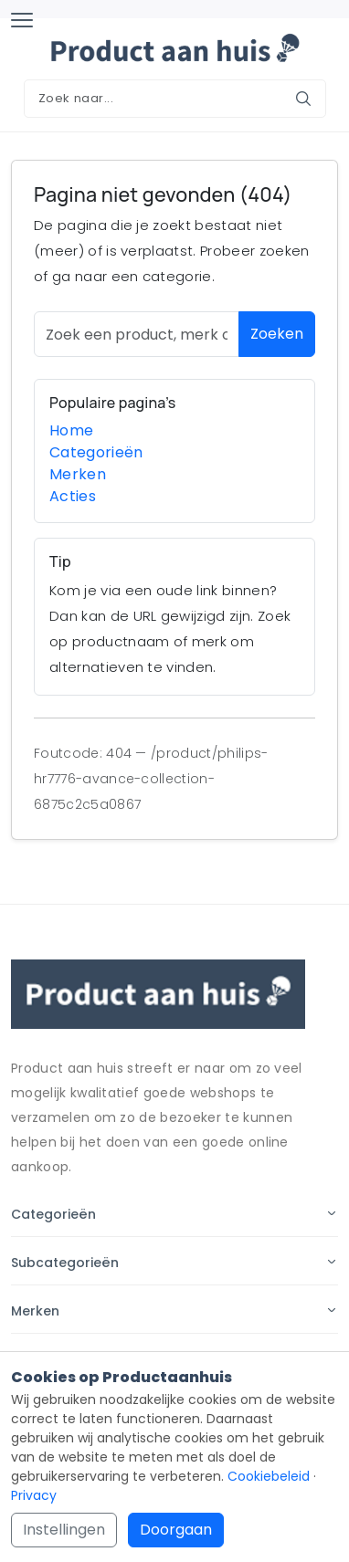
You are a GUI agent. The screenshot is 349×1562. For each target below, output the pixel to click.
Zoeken (276, 333)
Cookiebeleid (268, 1476)
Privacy (34, 1495)
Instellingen (64, 1529)
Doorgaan (176, 1529)
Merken (77, 474)
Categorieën (96, 452)
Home (71, 430)
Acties (72, 496)
